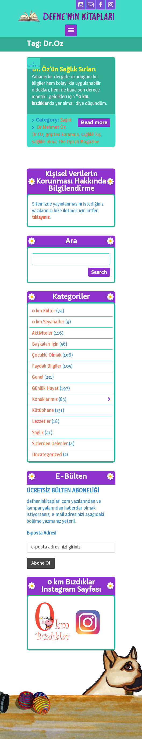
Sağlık (66, 120)
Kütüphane (43, 410)
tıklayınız (40, 217)
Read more (94, 122)
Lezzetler (41, 421)
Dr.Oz (37, 134)
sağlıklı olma (44, 141)
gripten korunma (62, 134)
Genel (37, 377)
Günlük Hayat (45, 388)
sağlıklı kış (91, 134)
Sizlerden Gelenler (50, 443)
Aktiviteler (42, 333)
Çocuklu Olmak (46, 355)
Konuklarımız (45, 399)
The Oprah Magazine (79, 141)
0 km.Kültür (43, 310)
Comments (33, 64)
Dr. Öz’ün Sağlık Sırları (64, 69)
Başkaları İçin (45, 344)
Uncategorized (47, 454)
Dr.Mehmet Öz (51, 127)
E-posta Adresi (41, 533)
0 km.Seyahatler (48, 322)
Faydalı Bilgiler (46, 366)
